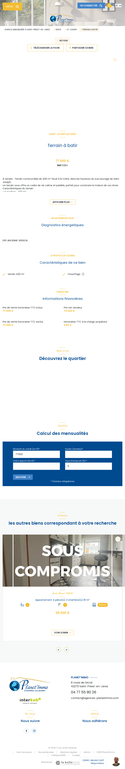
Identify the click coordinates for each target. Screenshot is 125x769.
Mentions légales (68, 752)
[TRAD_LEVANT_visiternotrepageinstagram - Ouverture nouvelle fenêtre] (34, 731)
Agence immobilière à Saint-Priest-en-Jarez (27, 29)
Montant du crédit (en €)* (26, 449)
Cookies (76, 755)
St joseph (72, 30)
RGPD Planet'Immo (106, 752)
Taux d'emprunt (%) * (76, 460)
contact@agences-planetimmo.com (95, 698)
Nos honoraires (24, 752)
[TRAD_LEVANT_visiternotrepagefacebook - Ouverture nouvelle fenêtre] (26, 731)
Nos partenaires (46, 752)
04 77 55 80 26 (83, 692)
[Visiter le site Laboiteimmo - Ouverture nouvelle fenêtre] (68, 763)
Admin (87, 752)
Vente (58, 30)
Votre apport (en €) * (24, 460)
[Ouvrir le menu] (12, 6)
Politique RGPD (59, 755)
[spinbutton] (88, 466)
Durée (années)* (74, 449)
